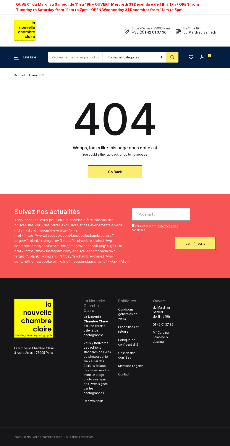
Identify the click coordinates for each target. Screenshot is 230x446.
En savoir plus (93, 401)
